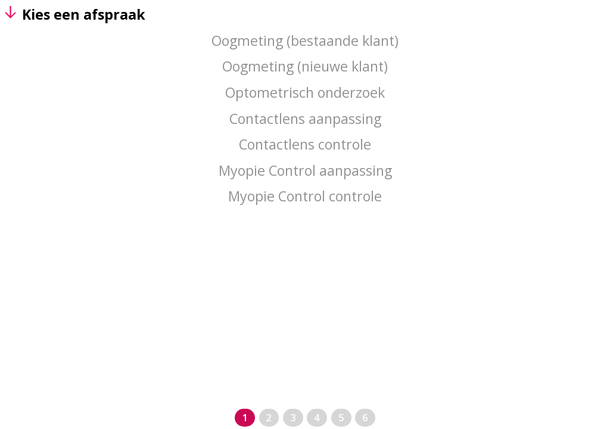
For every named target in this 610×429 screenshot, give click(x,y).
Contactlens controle (305, 144)
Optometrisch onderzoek (305, 92)
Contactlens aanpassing (305, 118)
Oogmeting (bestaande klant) (305, 40)
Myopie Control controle (305, 196)
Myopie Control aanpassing (305, 170)
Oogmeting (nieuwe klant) (305, 66)
